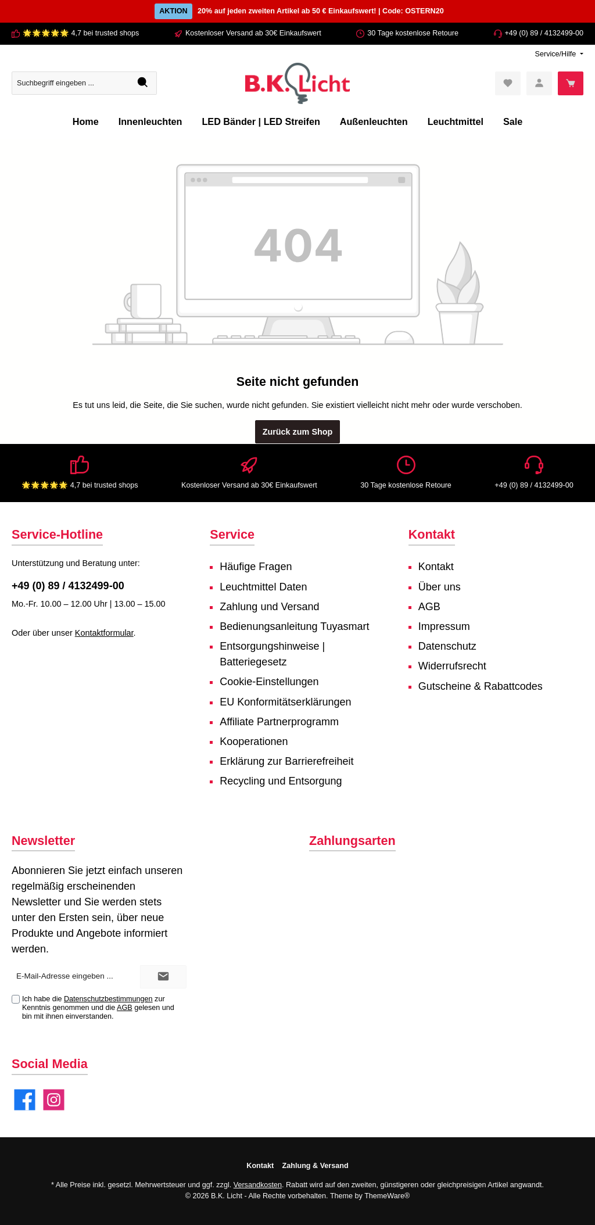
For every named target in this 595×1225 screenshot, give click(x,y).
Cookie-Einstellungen (269, 681)
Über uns (439, 587)
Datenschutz (447, 646)
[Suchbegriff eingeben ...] (71, 83)
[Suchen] (143, 83)
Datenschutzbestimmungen (108, 999)
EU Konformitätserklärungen (285, 702)
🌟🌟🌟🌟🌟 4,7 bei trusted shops (81, 33)
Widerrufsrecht (452, 666)
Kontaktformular (104, 632)
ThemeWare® (387, 1196)
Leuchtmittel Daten (263, 587)
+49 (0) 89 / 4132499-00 (544, 33)
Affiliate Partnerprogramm (279, 722)
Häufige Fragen (256, 566)
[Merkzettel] (508, 83)
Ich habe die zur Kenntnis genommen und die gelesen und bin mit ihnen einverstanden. (98, 1007)
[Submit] (163, 976)
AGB (429, 606)
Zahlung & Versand (315, 1166)
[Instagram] (54, 1100)
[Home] (86, 121)
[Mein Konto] (539, 83)
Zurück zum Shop (298, 431)
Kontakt (436, 566)
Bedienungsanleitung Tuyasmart (294, 626)
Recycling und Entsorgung (281, 781)
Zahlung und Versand (269, 606)
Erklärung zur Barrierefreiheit (286, 761)
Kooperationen (254, 741)
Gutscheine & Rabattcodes (480, 686)
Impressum (444, 626)
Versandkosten (258, 1185)
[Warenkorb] (570, 83)
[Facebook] (25, 1100)
